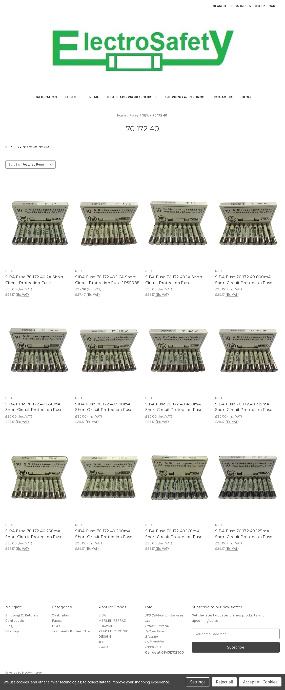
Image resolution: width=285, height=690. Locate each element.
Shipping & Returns (184, 97)
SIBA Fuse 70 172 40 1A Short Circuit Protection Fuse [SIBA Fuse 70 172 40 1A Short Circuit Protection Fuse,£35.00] (173, 279)
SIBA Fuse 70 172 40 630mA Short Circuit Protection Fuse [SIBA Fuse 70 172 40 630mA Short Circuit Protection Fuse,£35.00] (34, 407)
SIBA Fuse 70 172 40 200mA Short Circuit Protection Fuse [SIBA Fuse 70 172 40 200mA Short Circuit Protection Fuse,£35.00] (103, 533)
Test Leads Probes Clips (131, 97)
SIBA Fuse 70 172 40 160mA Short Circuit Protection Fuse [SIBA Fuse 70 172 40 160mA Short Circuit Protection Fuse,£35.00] (173, 533)
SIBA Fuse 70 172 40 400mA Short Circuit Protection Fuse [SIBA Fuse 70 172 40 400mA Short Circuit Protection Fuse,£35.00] (173, 407)
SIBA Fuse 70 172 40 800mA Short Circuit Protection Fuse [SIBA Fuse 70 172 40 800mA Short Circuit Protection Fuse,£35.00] (243, 279)
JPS (101, 642)
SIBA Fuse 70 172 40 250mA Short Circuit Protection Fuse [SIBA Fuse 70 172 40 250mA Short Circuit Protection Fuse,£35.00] (34, 533)
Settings (198, 682)
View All (104, 647)
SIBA (102, 615)
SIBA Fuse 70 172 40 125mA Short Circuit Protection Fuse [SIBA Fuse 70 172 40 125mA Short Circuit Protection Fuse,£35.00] (243, 533)
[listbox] (38, 164)
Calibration (45, 97)
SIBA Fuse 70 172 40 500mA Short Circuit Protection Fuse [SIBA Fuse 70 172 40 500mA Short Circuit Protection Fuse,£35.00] (103, 407)
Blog (246, 97)
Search (219, 6)
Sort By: (14, 164)
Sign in (237, 6)
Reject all (224, 682)
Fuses (73, 97)
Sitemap (12, 631)
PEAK (93, 97)
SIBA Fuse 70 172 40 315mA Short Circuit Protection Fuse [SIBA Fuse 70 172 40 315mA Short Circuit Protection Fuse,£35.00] (243, 407)
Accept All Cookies (260, 682)
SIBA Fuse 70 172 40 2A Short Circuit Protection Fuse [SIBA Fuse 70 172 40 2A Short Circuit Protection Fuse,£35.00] (34, 279)
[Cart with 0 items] (273, 6)
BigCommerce (32, 672)
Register (257, 6)
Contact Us (222, 97)
